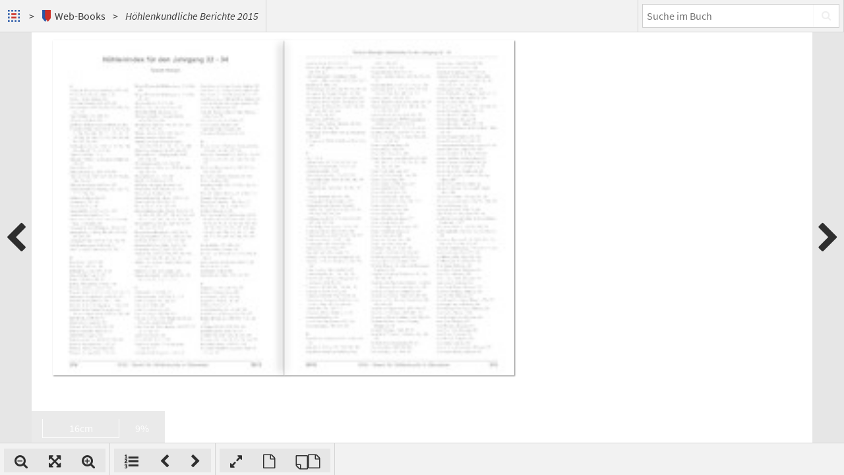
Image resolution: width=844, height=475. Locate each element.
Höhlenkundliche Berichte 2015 (191, 15)
